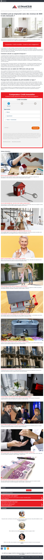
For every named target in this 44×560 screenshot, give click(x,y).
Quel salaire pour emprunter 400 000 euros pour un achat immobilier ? (14, 479)
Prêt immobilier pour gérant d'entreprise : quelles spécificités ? (13, 424)
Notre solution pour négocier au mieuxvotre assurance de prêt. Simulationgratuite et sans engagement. (8, 504)
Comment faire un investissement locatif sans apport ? (11, 369)
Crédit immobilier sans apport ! (9, 495)
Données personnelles (35, 556)
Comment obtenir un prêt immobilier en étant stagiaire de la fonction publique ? (16, 396)
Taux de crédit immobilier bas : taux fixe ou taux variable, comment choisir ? (15, 203)
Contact (22, 557)
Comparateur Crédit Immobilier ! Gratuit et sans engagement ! (22, 44)
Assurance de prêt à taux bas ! (9, 501)
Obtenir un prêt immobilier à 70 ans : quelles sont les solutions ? (13, 258)
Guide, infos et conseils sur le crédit (10, 10)
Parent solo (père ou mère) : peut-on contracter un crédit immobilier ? (14, 286)
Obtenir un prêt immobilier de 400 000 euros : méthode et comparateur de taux (16, 230)
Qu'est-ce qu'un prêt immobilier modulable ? (9, 175)
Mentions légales (28, 556)
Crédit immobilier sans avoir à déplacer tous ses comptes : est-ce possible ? (15, 313)
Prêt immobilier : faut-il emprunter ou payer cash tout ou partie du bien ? (15, 341)
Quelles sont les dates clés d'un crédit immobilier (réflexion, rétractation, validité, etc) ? (18, 452)
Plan (41, 556)
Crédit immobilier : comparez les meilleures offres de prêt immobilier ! (27, 10)
